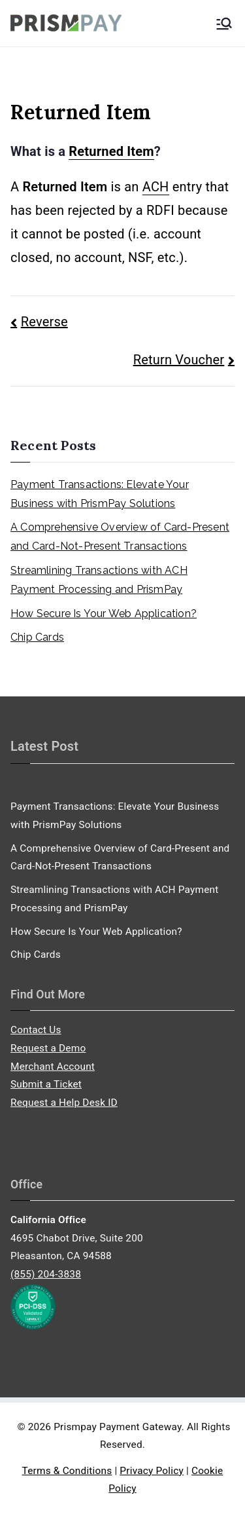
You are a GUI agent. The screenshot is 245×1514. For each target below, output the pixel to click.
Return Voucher (179, 360)
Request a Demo (48, 1048)
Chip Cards (37, 637)
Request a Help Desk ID (64, 1102)
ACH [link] (155, 187)
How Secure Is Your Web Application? (103, 613)
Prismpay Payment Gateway (117, 1427)
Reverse (44, 322)
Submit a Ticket (46, 1084)
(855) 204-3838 (45, 1274)
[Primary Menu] (224, 23)
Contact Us (35, 1030)
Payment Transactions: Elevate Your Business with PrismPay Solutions (99, 494)
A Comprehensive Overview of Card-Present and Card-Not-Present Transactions (119, 536)
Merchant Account (52, 1066)
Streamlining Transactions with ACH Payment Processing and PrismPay (99, 580)
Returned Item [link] (111, 151)
